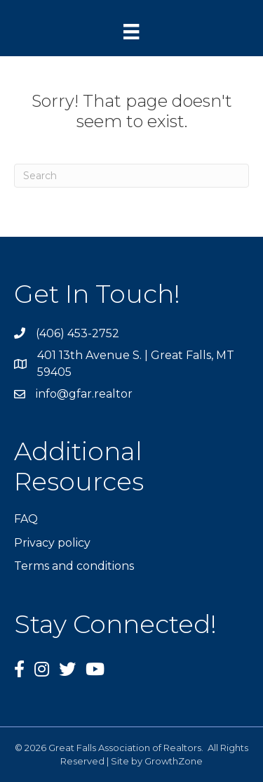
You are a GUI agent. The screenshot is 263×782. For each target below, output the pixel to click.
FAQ (26, 519)
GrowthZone (173, 761)
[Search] (131, 176)
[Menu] (131, 31)
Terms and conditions (74, 566)
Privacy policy (52, 542)
